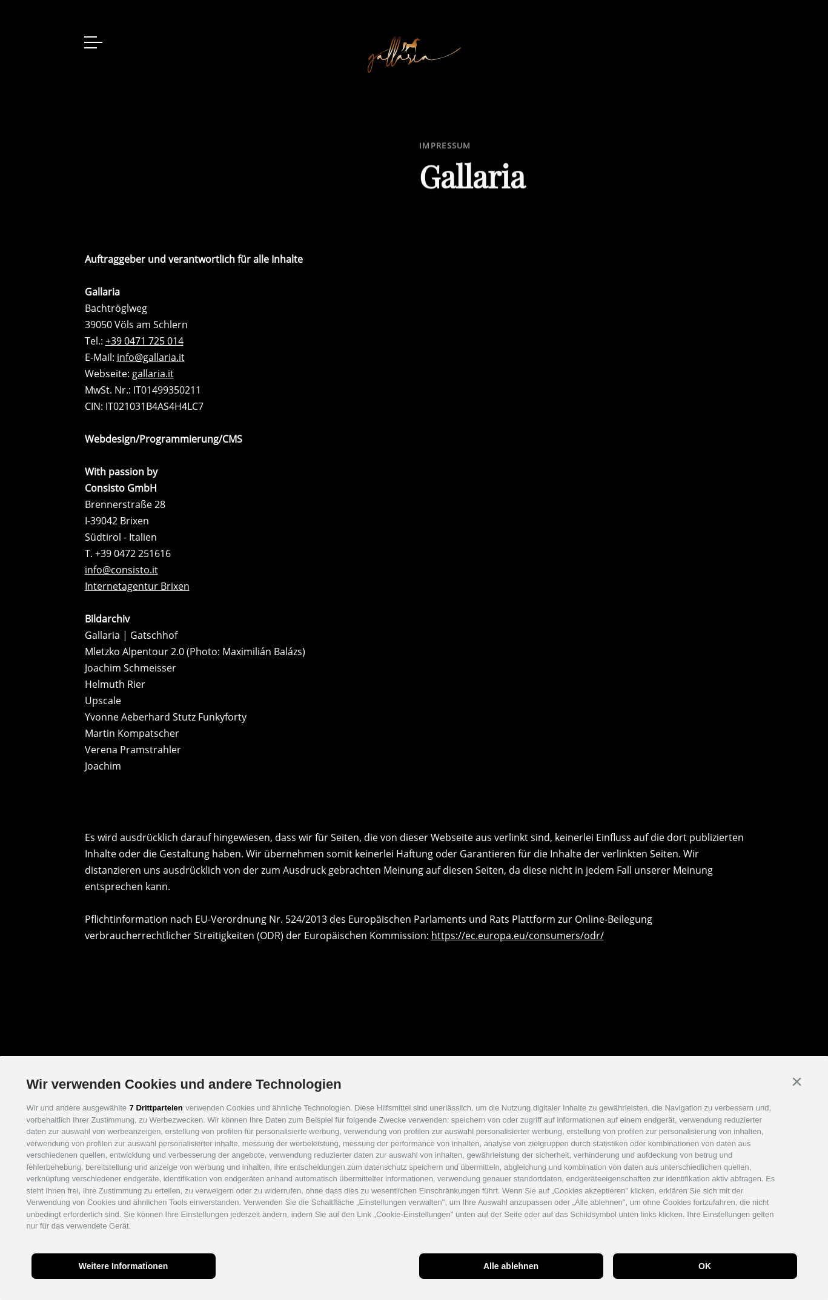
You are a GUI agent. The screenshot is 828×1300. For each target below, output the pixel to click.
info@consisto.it (121, 569)
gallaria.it (153, 373)
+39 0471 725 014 (144, 341)
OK (704, 1266)
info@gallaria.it (151, 357)
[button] (797, 1081)
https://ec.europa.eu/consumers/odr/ (517, 935)
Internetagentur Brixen (137, 586)
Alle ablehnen (510, 1266)
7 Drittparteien (156, 1107)
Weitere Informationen (123, 1266)
